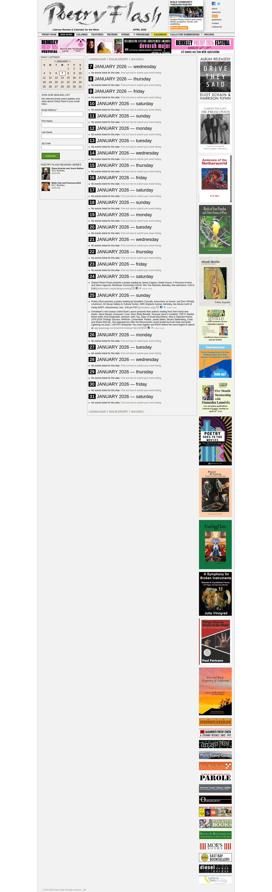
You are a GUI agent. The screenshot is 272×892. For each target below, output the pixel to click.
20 (56, 82)
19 (50, 82)
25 (44, 86)
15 (68, 77)
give (215, 16)
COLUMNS (82, 34)
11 (44, 77)
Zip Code (46, 143)
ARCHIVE (209, 34)
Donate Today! (179, 27)
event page (147, 289)
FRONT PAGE (49, 34)
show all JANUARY (118, 59)
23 (74, 82)
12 (50, 77)
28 (62, 86)
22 (68, 82)
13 (56, 77)
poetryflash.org (146, 307)
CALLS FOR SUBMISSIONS (185, 34)
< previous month (97, 59)
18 (44, 82)
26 (50, 86)
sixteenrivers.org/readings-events (113, 288)
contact (215, 23)
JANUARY (62, 61)
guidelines (217, 20)
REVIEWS (112, 34)
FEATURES (97, 34)
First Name (47, 121)
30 (74, 86)
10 (80, 73)
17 (80, 77)
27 (56, 86)
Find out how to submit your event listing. (141, 72)
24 (80, 82)
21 (62, 82)
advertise (216, 12)
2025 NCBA (66, 34)
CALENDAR (160, 34)
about (214, 8)
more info (56, 173)
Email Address (49, 110)
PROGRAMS (141, 34)
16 (74, 77)
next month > (137, 59)
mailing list (217, 27)
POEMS (125, 34)
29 (68, 86)
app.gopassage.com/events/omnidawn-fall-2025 (118, 328)
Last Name (47, 132)
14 (62, 77)
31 (80, 86)
